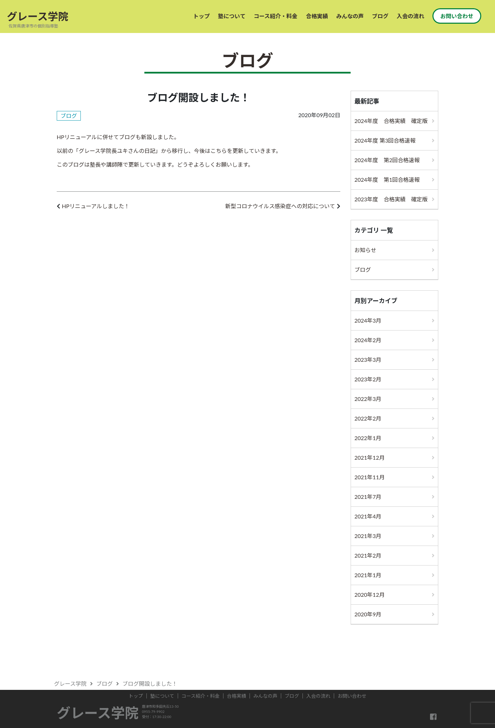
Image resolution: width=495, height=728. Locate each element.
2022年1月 (367, 438)
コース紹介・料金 (275, 16)
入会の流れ (410, 16)
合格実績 (317, 16)
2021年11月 (369, 477)
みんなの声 (350, 16)
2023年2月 (367, 379)
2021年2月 (367, 555)
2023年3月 (367, 359)
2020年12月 (369, 594)
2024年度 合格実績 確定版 (391, 120)
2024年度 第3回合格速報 (385, 140)
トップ (201, 16)
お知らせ (365, 250)
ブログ (380, 16)
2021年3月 (367, 536)
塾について (231, 16)
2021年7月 (367, 496)
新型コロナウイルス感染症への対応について (280, 206)
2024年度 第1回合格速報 (387, 179)
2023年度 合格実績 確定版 (391, 199)
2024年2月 (367, 340)
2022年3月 (367, 398)
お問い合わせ (456, 16)
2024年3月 (367, 320)
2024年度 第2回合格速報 (387, 160)
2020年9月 (367, 614)
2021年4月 (367, 516)
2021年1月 (367, 575)
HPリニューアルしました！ (96, 206)
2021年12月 (369, 457)
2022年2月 (367, 418)
